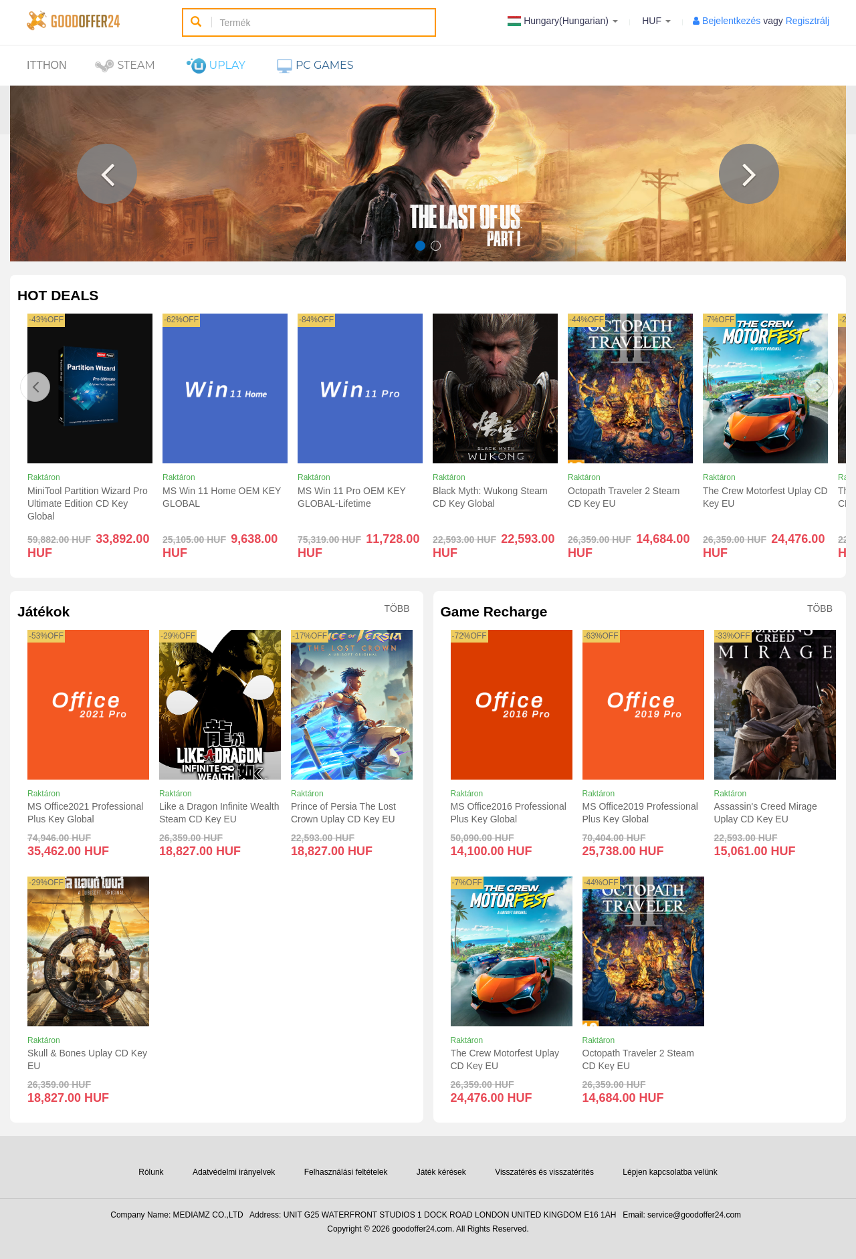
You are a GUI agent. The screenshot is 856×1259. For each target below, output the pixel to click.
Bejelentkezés (731, 20)
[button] (107, 174)
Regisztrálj (807, 20)
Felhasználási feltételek (346, 1172)
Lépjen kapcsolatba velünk (670, 1172)
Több (396, 609)
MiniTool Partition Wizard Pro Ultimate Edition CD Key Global (87, 503)
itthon (47, 65)
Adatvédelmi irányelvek (234, 1172)
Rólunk (150, 1172)
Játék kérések (441, 1172)
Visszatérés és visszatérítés (544, 1172)
